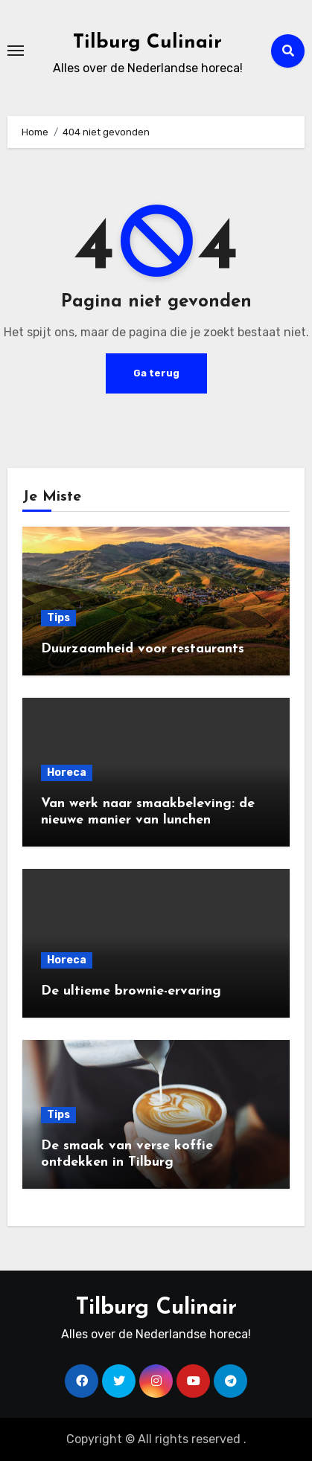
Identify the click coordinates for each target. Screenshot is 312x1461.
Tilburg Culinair (147, 43)
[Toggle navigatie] (15, 50)
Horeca (66, 772)
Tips (58, 617)
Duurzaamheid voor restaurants (142, 649)
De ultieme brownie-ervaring (131, 991)
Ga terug (156, 373)
